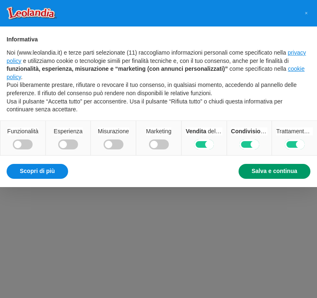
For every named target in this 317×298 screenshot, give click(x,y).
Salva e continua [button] (274, 171)
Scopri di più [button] (37, 171)
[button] (306, 13)
